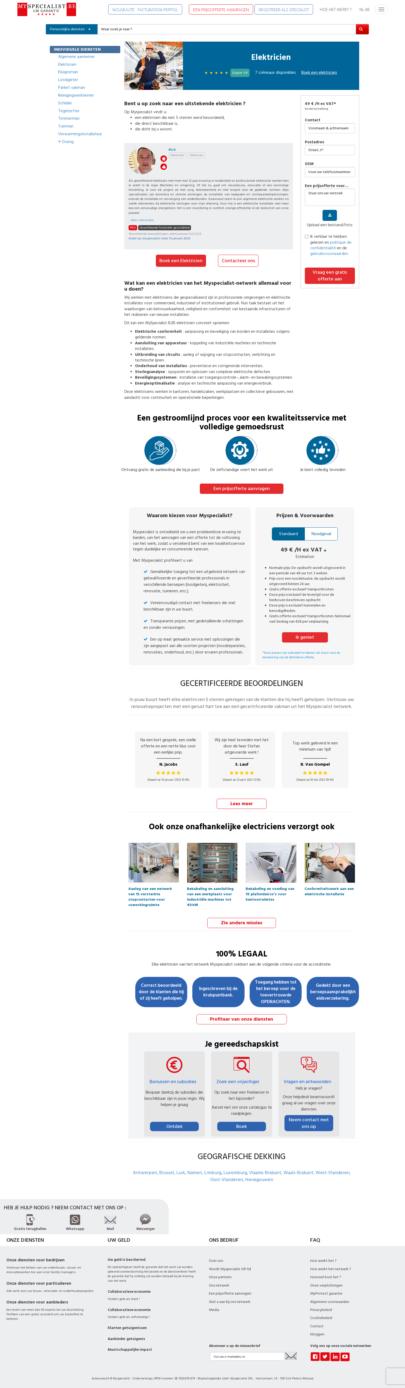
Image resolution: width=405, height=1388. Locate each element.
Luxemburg (235, 1171)
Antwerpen (145, 1171)
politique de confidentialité (330, 245)
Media (214, 1309)
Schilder (65, 103)
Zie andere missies (241, 922)
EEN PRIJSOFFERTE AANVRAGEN (221, 9)
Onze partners (220, 1276)
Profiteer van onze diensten (241, 1018)
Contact (312, 120)
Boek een (319, 72)
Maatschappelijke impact (130, 1349)
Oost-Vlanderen (226, 1178)
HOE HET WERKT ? (335, 9)
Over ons (216, 1260)
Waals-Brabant (298, 1171)
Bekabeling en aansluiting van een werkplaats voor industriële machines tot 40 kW (210, 889)
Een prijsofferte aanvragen (241, 488)
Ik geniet (305, 636)
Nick (172, 149)
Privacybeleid (321, 1309)
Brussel (166, 1171)
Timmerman (69, 118)
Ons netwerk (219, 1284)
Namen (194, 1171)
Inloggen (317, 1333)
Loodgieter (68, 80)
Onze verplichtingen (326, 1284)
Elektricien (67, 64)
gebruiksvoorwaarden (329, 254)
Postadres (314, 142)
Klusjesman (68, 72)
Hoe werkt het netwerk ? (330, 1268)
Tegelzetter (69, 111)
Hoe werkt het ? (323, 1260)
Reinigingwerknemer (76, 95)
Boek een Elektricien (180, 260)
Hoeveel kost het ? (325, 1276)
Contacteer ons (238, 260)
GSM (309, 164)
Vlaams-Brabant (265, 1171)
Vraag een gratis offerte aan (330, 276)
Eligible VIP (240, 73)
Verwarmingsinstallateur (80, 134)
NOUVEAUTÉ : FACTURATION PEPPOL (145, 9)
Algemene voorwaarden (329, 1300)
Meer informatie (142, 220)
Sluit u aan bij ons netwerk (229, 1300)
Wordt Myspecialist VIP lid (230, 1268)
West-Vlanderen (333, 1171)
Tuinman (65, 126)
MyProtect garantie (326, 1292)
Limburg (212, 1171)
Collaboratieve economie (129, 1291)
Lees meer (241, 803)
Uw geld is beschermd (126, 1259)
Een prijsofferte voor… (326, 186)
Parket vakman (71, 87)
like (163, 166)
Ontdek (174, 1125)
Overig (66, 142)
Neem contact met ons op (309, 1122)
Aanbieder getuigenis (126, 1338)
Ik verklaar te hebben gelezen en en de (328, 245)
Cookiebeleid (321, 1317)
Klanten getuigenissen (127, 1327)
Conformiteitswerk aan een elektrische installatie (329, 889)
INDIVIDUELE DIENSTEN (77, 49)
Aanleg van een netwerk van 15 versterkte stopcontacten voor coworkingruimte (150, 889)
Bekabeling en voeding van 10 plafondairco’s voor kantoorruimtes (270, 889)
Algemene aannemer (76, 57)
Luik (180, 1171)
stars (163, 158)
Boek (241, 1125)
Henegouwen (259, 1178)
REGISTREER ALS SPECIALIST (284, 9)
